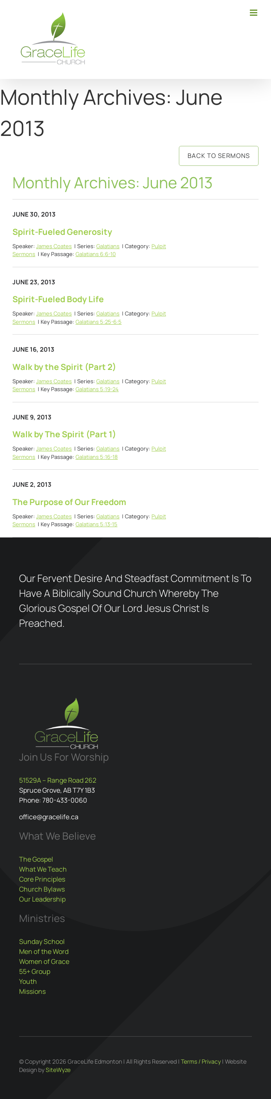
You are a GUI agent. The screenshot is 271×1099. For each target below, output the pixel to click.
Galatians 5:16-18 (97, 457)
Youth (28, 981)
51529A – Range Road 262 (57, 780)
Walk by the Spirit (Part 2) (64, 366)
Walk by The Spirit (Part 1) (64, 434)
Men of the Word (43, 951)
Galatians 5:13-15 (96, 524)
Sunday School (42, 941)
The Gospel (36, 859)
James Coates (54, 246)
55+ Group (34, 971)
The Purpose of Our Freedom (69, 502)
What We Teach (43, 869)
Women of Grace (44, 961)
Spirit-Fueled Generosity (62, 231)
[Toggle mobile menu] (254, 12)
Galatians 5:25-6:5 (99, 321)
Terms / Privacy (201, 1061)
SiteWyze (58, 1070)
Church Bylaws (42, 889)
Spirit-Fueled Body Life (58, 299)
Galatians (108, 246)
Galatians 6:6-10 (96, 254)
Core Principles (42, 879)
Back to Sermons (219, 155)
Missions (32, 991)
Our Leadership (42, 899)
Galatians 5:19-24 (97, 389)
